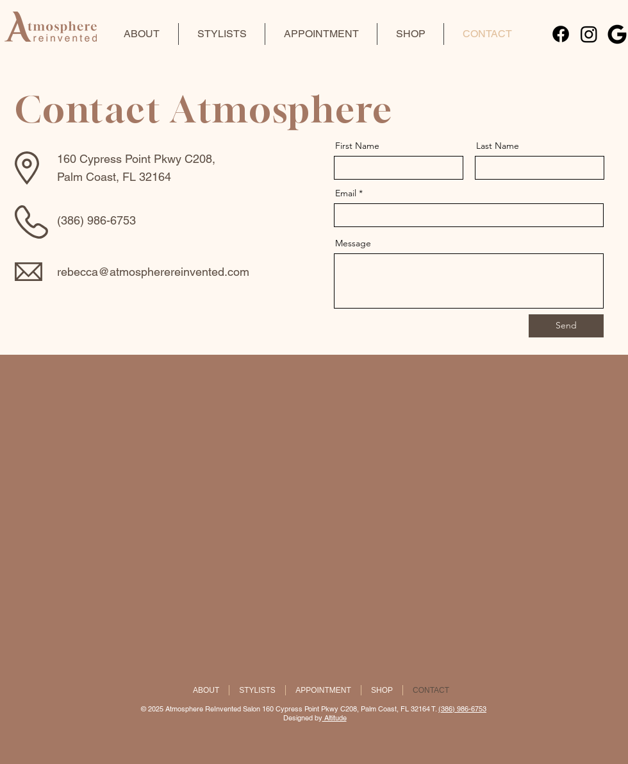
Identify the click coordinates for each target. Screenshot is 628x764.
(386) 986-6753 (462, 708)
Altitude (334, 717)
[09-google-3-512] (617, 34)
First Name (357, 145)
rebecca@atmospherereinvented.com (153, 271)
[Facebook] (561, 34)
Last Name (497, 145)
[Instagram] (589, 34)
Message (353, 243)
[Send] (566, 325)
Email (345, 193)
